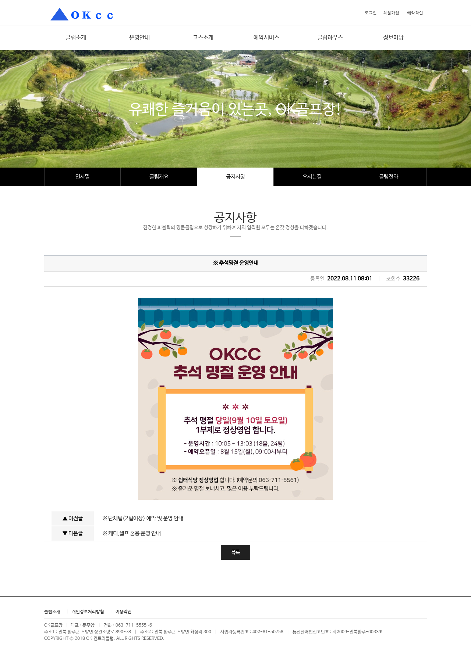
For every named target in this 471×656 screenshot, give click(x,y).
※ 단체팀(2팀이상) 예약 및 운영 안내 (142, 518)
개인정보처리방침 (88, 611)
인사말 (82, 176)
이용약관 (124, 611)
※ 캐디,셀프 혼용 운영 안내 (131, 533)
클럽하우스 (330, 37)
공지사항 (235, 176)
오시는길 (312, 176)
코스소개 (203, 37)
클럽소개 (75, 37)
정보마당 (393, 37)
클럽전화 (388, 176)
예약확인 (415, 12)
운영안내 (139, 37)
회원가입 (391, 12)
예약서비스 (266, 37)
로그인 (371, 12)
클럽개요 (159, 176)
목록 (235, 552)
